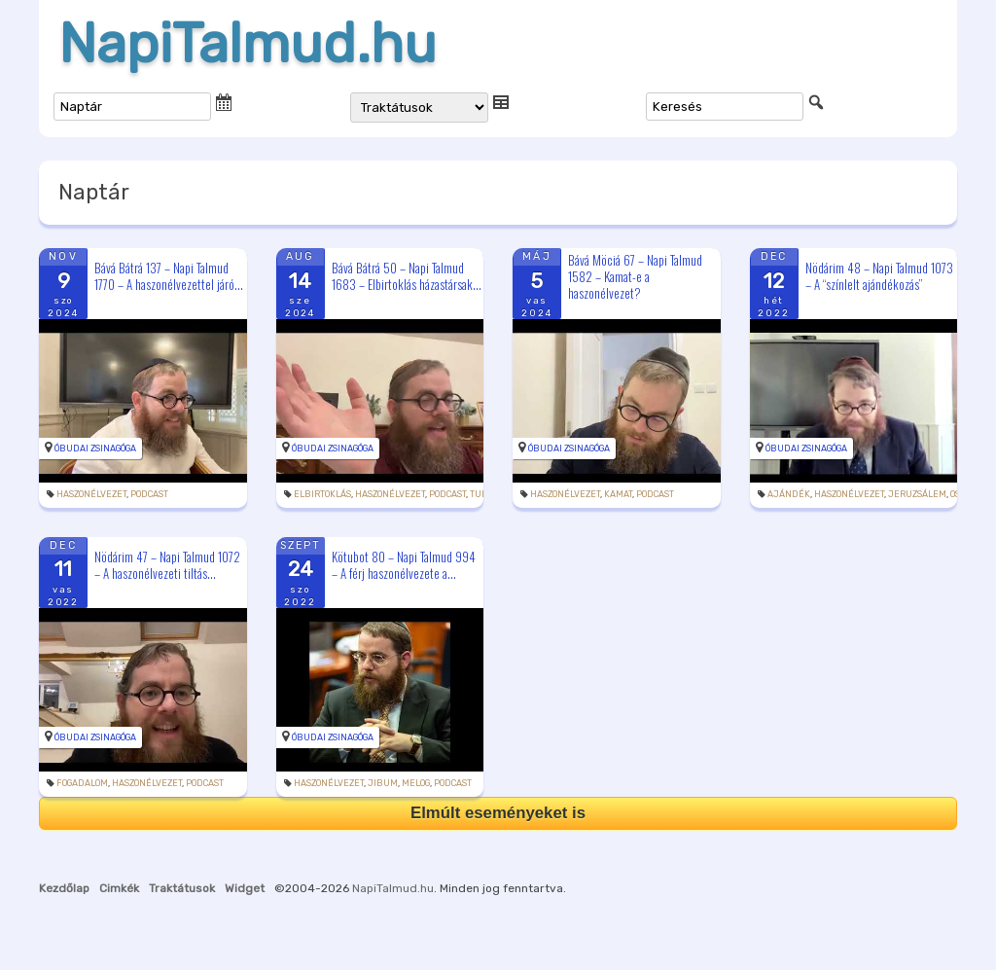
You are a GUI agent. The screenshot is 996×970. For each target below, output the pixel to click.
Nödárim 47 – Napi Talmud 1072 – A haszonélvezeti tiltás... (167, 565)
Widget (245, 888)
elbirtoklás (322, 494)
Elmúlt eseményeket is (498, 813)
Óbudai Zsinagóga (95, 448)
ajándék (788, 494)
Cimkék (119, 888)
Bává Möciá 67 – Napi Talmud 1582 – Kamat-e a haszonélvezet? (635, 276)
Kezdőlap (64, 888)
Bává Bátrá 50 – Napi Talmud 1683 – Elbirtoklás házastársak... (406, 276)
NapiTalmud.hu (247, 44)
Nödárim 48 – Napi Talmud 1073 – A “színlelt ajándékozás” (879, 276)
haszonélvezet (91, 494)
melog (416, 783)
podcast (149, 494)
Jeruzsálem (917, 494)
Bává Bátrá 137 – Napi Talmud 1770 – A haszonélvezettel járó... (168, 276)
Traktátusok (182, 888)
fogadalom (82, 783)
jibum (383, 783)
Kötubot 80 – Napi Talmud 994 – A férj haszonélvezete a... (404, 565)
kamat (618, 494)
